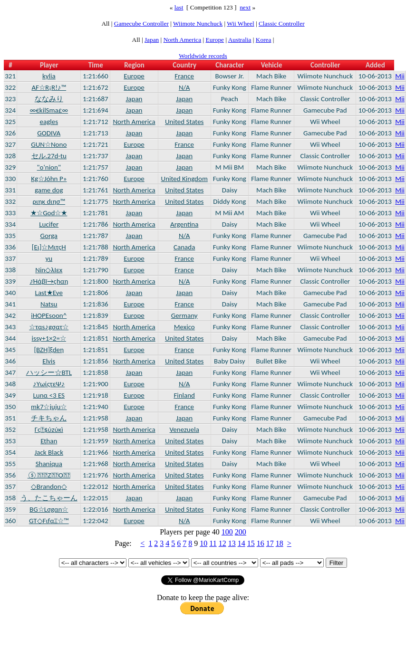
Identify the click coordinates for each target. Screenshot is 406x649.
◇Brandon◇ (49, 486)
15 (251, 543)
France (184, 76)
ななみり (49, 99)
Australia (239, 39)
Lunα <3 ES (49, 395)
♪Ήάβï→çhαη (48, 281)
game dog (49, 190)
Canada (184, 247)
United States (184, 121)
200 (240, 532)
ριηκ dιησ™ (48, 201)
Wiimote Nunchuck (197, 23)
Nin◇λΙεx (48, 270)
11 (212, 543)
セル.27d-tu (49, 156)
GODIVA (48, 133)
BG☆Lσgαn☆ (48, 509)
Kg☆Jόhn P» (49, 178)
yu (48, 258)
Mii (400, 76)
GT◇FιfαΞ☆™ (49, 520)
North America (183, 39)
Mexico (184, 327)
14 (241, 543)
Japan (152, 39)
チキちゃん (49, 418)
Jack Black (49, 452)
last (179, 7)
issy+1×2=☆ (49, 338)
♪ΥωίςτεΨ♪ (49, 384)
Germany (184, 315)
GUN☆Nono (49, 144)
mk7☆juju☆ (49, 406)
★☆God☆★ (48, 213)
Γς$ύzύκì (49, 429)
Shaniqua (49, 463)
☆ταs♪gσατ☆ (48, 327)
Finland (184, 395)
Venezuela (184, 429)
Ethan (48, 441)
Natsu (49, 304)
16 (260, 543)
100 (227, 532)
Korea (263, 39)
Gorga (49, 235)
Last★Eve (49, 292)
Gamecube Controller (141, 23)
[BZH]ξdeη (49, 349)
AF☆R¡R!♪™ (48, 87)
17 (270, 543)
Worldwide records (203, 55)
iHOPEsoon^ (49, 315)
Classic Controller (282, 23)
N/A (184, 87)
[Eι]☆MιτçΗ (49, 247)
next (245, 7)
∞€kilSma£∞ (48, 110)
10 (203, 543)
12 (222, 543)
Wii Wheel (240, 23)
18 (279, 543)
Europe (215, 39)
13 (232, 543)
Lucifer (48, 224)
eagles (49, 121)
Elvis (48, 361)
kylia (49, 76)
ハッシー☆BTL (49, 372)
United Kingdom (184, 178)
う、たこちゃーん (48, 498)
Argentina (184, 224)
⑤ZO (49, 475)
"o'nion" (49, 167)
